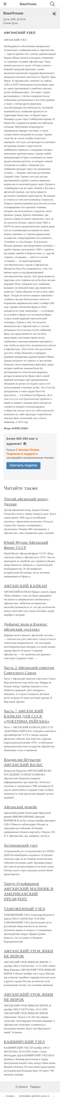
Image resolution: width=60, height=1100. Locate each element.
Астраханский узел (20, 845)
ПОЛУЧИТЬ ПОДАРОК (23, 465)
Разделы (35, 1086)
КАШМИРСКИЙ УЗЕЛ (24, 1042)
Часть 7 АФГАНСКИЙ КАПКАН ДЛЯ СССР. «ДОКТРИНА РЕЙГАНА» (27, 716)
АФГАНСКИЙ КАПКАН (25, 586)
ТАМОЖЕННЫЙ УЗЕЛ (24, 909)
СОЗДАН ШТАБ (13, 1096)
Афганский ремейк (20, 807)
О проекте (22, 1086)
